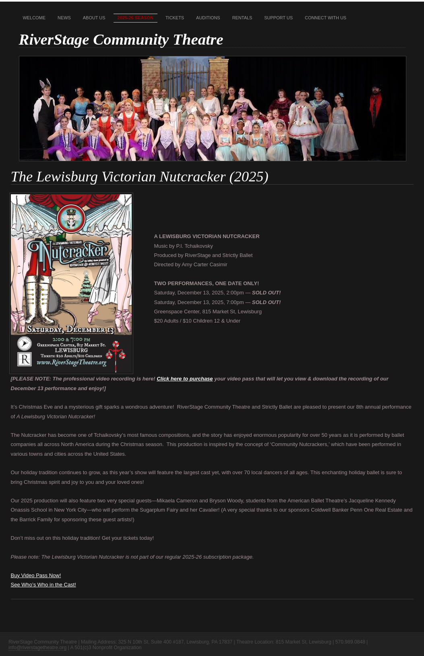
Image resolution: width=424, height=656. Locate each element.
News (64, 17)
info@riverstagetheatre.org (37, 647)
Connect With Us (325, 17)
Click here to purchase (185, 379)
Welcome (34, 17)
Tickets (174, 17)
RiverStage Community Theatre (121, 39)
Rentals (242, 17)
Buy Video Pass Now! (36, 575)
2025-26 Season (135, 17)
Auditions (208, 17)
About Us (94, 17)
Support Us (278, 17)
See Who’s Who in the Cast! (43, 585)
